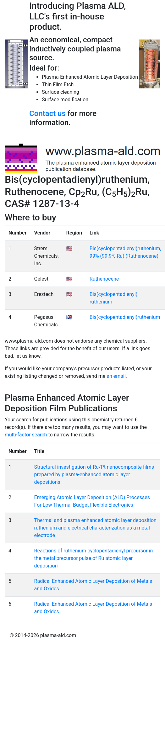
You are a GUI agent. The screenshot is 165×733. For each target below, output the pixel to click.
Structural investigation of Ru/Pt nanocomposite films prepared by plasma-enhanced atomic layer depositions (94, 474)
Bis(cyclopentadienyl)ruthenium (125, 317)
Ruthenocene (104, 279)
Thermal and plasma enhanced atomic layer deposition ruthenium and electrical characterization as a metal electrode (95, 527)
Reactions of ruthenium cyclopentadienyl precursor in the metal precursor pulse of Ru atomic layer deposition (93, 558)
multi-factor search (26, 435)
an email (116, 376)
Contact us (47, 113)
